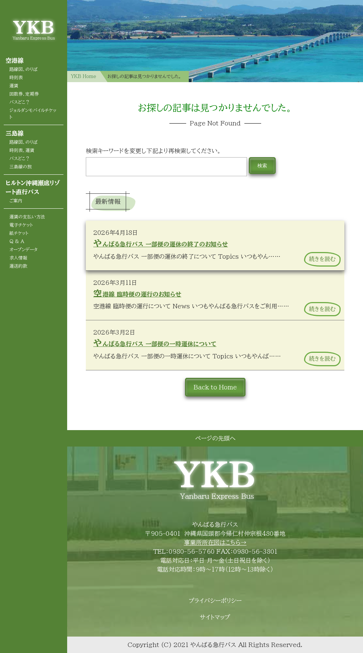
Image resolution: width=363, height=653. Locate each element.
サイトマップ (215, 617)
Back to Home (215, 387)
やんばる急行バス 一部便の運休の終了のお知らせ (160, 243)
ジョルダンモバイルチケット (32, 113)
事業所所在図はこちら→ (215, 542)
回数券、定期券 (24, 93)
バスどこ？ (19, 102)
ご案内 (15, 200)
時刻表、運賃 (21, 150)
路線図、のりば (23, 69)
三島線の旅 (20, 166)
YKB (33, 27)
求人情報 (18, 257)
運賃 (13, 85)
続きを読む (322, 259)
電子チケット (21, 225)
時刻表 (16, 77)
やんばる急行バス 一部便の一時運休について (154, 343)
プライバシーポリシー (215, 601)
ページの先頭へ (215, 438)
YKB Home (83, 76)
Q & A (16, 241)
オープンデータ (23, 249)
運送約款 (18, 266)
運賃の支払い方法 (27, 216)
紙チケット (18, 233)
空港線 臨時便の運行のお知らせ (137, 293)
